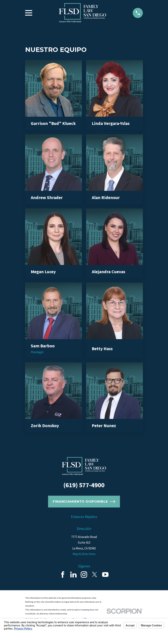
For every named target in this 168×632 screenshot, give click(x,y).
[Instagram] (84, 574)
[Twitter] (94, 574)
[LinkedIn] (73, 574)
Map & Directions (84, 554)
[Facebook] (63, 574)
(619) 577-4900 (84, 485)
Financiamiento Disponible (84, 501)
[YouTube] (105, 574)
